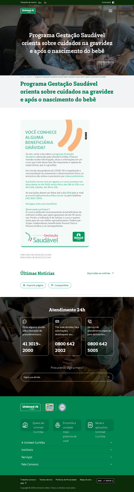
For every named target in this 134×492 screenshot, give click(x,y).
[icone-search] (108, 377)
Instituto (27, 449)
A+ (39, 2)
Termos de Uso (45, 479)
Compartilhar (60, 285)
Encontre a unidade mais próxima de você (70, 432)
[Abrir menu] (110, 11)
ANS (23, 483)
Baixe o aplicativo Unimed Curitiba (101, 429)
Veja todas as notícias (100, 273)
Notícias (30, 77)
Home (22, 77)
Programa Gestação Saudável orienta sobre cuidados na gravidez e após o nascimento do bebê (70, 77)
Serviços (26, 457)
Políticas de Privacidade (66, 479)
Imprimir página (33, 285)
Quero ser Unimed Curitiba (38, 427)
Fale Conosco (29, 464)
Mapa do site (85, 479)
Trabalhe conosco (28, 479)
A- (45, 2)
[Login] (104, 11)
